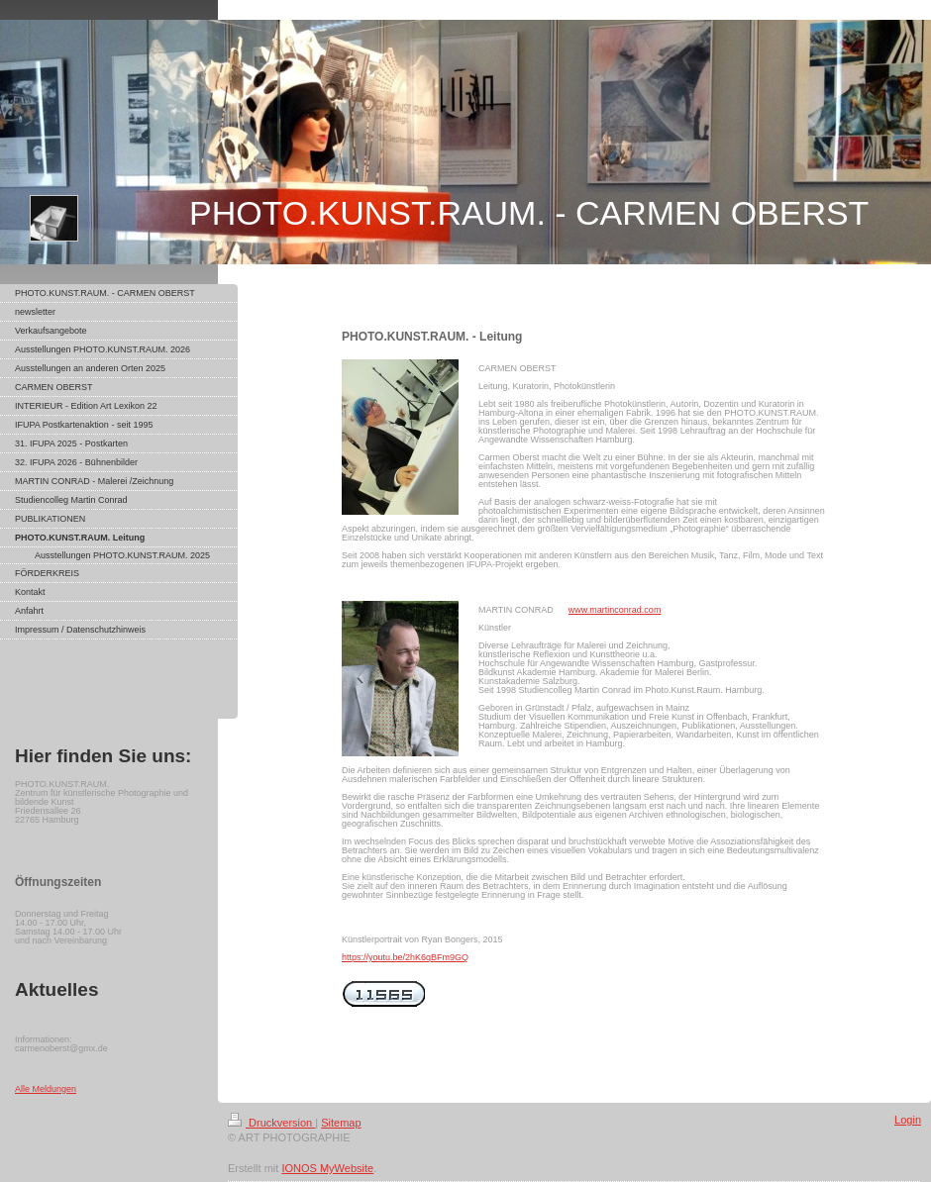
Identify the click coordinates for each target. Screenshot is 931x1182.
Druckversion (271, 1123)
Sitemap (341, 1123)
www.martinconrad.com (615, 610)
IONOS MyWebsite (327, 1168)
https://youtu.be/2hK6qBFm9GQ (405, 957)
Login (907, 1120)
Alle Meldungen (45, 1089)
